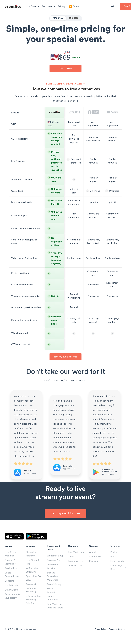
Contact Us (95, 556)
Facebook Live (75, 561)
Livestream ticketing (52, 566)
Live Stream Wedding (11, 554)
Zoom (71, 556)
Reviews (93, 561)
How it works (117, 561)
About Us (94, 552)
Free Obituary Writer (54, 586)
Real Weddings (76, 552)
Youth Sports (11, 585)
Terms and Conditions (117, 629)
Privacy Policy (100, 629)
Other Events (11, 589)
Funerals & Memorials (10, 562)
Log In (111, 6)
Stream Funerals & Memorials (52, 576)
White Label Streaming (32, 570)
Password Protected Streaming (31, 588)
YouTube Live (75, 565)
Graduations (11, 568)
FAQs (113, 556)
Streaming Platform (31, 554)
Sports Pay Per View (33, 578)
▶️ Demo (74, 6)
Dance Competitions (12, 574)
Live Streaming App (33, 562)
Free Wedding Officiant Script (55, 606)
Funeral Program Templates (52, 596)
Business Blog (54, 560)
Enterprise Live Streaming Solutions (33, 599)
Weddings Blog (55, 555)
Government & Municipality (12, 596)
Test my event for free (65, 356)
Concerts (9, 580)
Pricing (61, 6)
